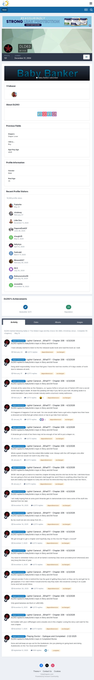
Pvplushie (18, 204)
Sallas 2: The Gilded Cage (33, 331)
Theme (37, 671)
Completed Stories (49, 639)
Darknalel (18, 252)
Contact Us (47, 671)
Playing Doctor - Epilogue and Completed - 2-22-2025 (51, 636)
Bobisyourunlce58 (21, 276)
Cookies (57, 671)
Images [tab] (80, 322)
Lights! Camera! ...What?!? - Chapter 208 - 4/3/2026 (51, 340)
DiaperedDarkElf (20, 228)
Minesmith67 (19, 260)
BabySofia (29, 343)
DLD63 (6, 331)
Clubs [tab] (36, 322)
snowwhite (18, 284)
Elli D (16, 268)
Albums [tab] (58, 322)
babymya (17, 244)
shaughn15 (18, 236)
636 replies (36, 650)
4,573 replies (31, 352)
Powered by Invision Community (47, 676)
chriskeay (18, 212)
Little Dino (18, 220)
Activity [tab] (14, 322)
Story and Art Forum (50, 343)
